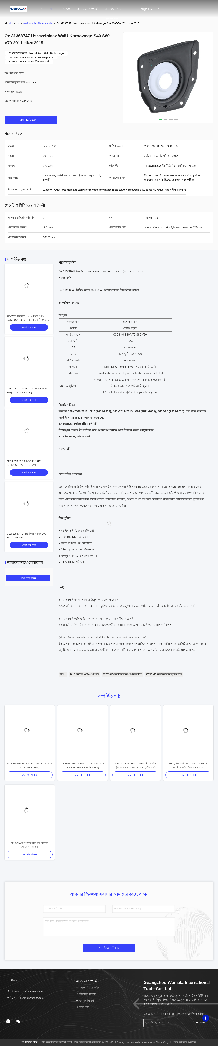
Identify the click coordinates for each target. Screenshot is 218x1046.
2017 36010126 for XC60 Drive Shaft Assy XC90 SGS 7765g (29, 765)
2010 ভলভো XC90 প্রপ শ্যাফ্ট (84, 674)
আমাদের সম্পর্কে (87, 9)
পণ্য (52, 9)
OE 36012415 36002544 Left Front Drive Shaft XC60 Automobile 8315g (83, 765)
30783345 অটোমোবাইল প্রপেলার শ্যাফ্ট (122, 674)
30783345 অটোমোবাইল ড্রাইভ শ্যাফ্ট (164, 674)
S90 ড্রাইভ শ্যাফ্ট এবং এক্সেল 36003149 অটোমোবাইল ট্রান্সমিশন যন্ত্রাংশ (188, 765)
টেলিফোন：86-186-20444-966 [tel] (25, 991)
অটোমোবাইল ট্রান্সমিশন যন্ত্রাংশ (38, 23)
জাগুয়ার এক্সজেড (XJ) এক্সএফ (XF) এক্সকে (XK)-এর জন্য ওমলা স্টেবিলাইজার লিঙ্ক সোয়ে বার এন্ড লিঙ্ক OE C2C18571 (28, 320)
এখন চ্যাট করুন (31, 120)
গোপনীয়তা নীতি (29, 1042)
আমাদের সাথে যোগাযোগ (114, 10)
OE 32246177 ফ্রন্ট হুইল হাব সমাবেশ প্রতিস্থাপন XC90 (29, 845)
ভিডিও (65, 9)
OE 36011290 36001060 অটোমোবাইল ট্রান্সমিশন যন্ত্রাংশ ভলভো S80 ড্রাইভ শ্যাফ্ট (135, 765)
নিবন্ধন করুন (202, 1022)
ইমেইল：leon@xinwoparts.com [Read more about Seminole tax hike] (25, 997)
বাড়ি (40, 9)
